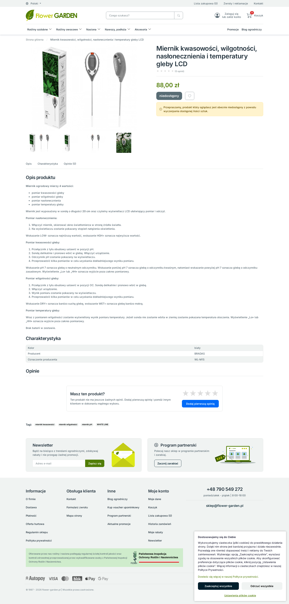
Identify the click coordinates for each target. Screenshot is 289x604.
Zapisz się (94, 463)
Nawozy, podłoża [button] (115, 29)
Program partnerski (119, 515)
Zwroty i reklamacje (236, 3)
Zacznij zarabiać (167, 463)
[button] (255, 15)
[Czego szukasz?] (178, 15)
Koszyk (152, 507)
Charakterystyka (48, 163)
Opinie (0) (70, 163)
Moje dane (154, 499)
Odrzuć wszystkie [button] (261, 586)
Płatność (31, 515)
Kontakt (258, 3)
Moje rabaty (155, 532)
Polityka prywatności (39, 540)
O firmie (31, 499)
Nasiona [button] (91, 29)
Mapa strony (74, 515)
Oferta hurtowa (35, 523)
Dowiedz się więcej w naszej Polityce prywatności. (228, 576)
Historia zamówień (159, 523)
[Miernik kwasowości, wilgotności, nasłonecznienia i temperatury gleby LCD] (51, 15)
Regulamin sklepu (37, 532)
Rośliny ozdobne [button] (37, 29)
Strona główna (34, 39)
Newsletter (155, 540)
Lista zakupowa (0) (206, 3)
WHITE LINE (102, 424)
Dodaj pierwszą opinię (200, 403)
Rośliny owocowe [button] (67, 29)
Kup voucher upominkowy (123, 507)
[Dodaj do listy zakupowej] (189, 96)
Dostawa (31, 507)
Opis (29, 163)
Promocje (233, 29)
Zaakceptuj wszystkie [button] (218, 586)
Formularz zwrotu (77, 507)
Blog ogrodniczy (252, 29)
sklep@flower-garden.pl (224, 506)
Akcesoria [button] (141, 29)
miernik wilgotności (68, 424)
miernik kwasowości (44, 424)
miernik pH (87, 424)
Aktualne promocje (118, 523)
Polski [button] (32, 3)
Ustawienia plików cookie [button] (240, 595)
